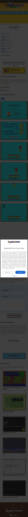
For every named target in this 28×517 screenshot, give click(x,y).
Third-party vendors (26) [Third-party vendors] (19, 258)
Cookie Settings (5, 268)
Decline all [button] (7, 272)
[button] (14, 276)
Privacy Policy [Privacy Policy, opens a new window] (11, 268)
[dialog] (14, 259)
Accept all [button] (20, 272)
